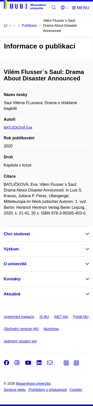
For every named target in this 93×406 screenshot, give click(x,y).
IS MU (44, 317)
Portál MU (81, 317)
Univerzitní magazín (19, 317)
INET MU (61, 317)
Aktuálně (12, 294)
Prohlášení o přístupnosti (48, 390)
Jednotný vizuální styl (20, 341)
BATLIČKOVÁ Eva (18, 127)
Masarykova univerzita (33, 383)
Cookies (76, 390)
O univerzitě (15, 264)
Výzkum (11, 249)
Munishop (51, 329)
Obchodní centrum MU (21, 329)
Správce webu (15, 390)
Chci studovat (17, 234)
